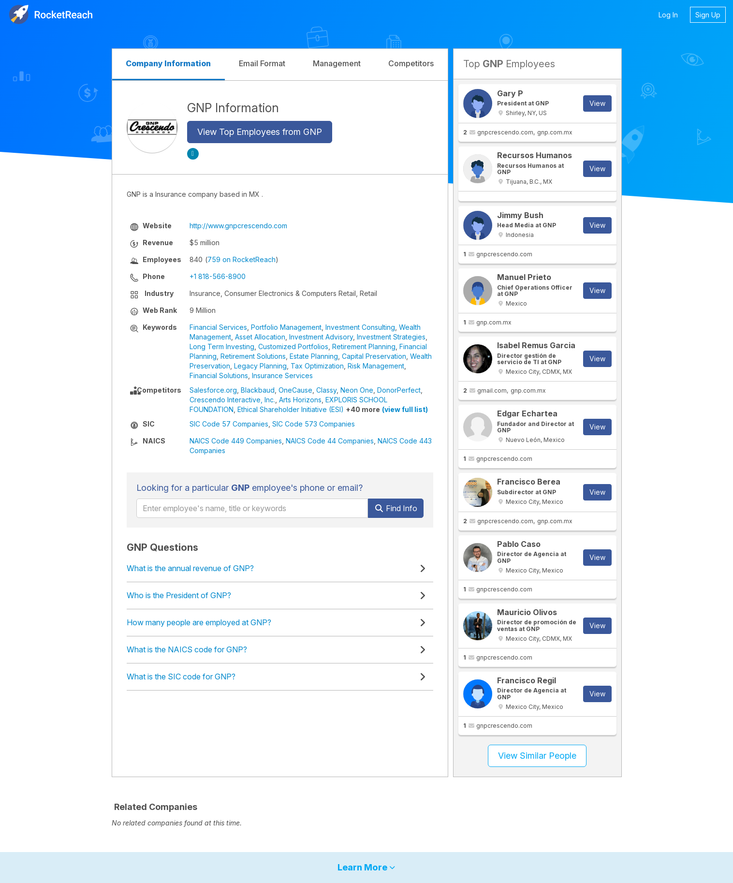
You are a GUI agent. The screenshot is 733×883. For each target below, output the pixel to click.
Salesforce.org (213, 390)
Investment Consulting (360, 327)
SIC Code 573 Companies (313, 424)
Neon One (356, 390)
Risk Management (376, 366)
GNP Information (233, 108)
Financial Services (218, 327)
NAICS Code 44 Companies (330, 441)
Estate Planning (314, 356)
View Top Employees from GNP (259, 132)
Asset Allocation (260, 337)
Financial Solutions (219, 375)
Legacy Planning (260, 366)
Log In (668, 15)
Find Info (395, 508)
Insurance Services (282, 375)
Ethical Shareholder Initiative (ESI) (290, 409)
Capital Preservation (374, 356)
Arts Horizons (300, 400)
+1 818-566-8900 (218, 276)
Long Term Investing (222, 346)
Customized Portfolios (293, 346)
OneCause (295, 390)
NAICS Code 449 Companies (236, 441)
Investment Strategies (391, 337)
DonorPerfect (399, 390)
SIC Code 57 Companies (229, 424)
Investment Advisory (321, 337)
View (597, 103)
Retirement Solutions (253, 356)
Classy (326, 390)
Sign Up (707, 15)
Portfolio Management (286, 327)
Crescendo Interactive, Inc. (232, 400)
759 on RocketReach (241, 259)
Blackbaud (258, 390)
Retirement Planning (364, 346)
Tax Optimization (317, 366)
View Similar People (537, 756)
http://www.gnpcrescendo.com (238, 225)
